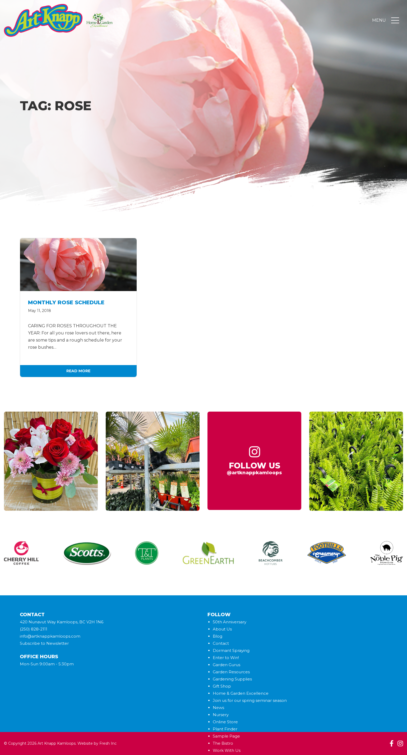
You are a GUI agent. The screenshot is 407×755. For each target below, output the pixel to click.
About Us (222, 629)
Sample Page (226, 736)
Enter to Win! (226, 657)
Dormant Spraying (231, 650)
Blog (217, 636)
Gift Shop (222, 686)
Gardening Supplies (232, 679)
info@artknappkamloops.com (50, 636)
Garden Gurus (226, 664)
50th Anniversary (229, 621)
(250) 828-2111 (33, 629)
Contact (221, 643)
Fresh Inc (108, 743)
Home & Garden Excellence (241, 693)
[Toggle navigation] (395, 21)
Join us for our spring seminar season (250, 700)
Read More (78, 371)
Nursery (221, 714)
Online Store (225, 721)
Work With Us (226, 750)
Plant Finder (225, 728)
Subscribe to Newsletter (44, 643)
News (218, 707)
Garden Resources (231, 671)
